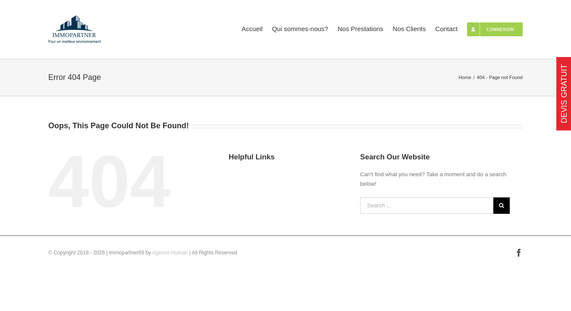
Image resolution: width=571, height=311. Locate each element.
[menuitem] (222, 28)
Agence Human (170, 253)
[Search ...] (426, 205)
